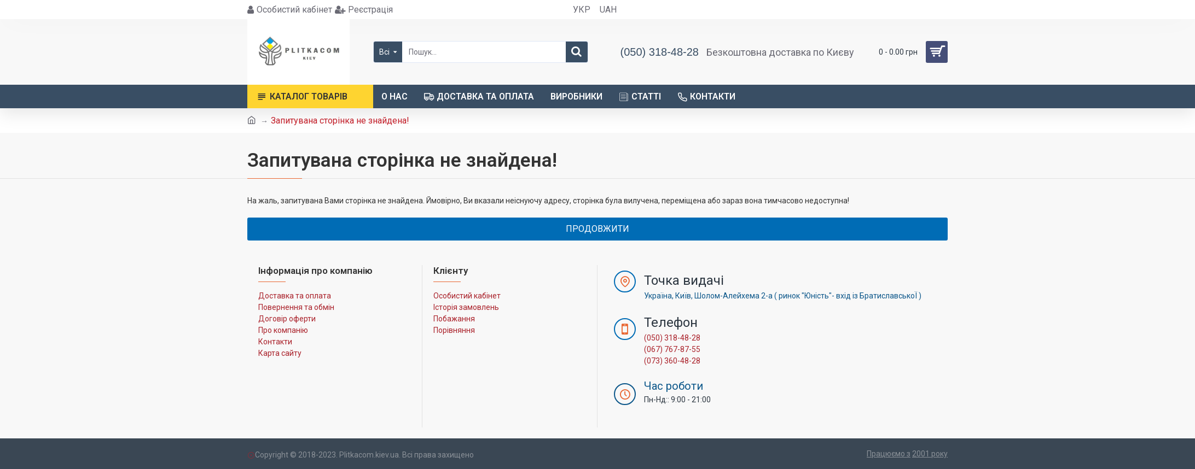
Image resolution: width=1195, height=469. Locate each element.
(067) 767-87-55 (672, 349)
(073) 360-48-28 (672, 360)
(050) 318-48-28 (672, 337)
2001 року (930, 453)
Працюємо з (888, 453)
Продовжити (597, 229)
